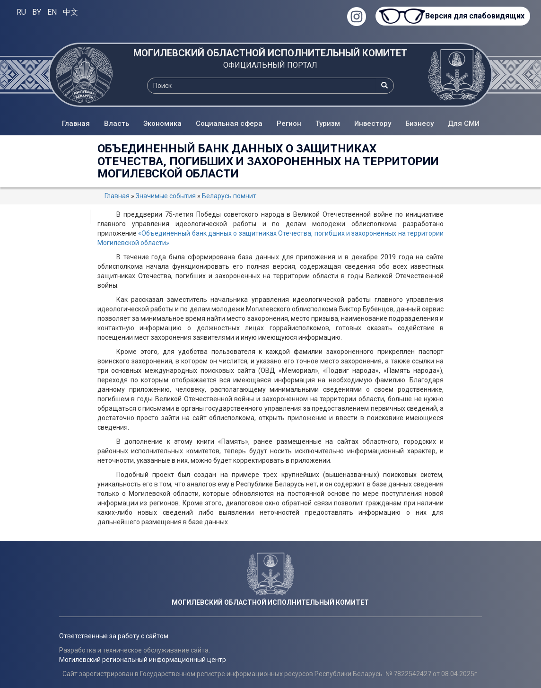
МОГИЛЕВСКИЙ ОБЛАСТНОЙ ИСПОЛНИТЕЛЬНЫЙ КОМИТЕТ (270, 53)
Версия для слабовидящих (474, 15)
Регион (289, 123)
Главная (76, 123)
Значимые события (166, 196)
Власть (116, 123)
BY (36, 12)
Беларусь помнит (229, 196)
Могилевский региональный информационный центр (142, 659)
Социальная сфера (229, 123)
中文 (70, 12)
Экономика (162, 123)
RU (21, 12)
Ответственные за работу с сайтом (113, 636)
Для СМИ (464, 123)
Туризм (327, 123)
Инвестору (372, 123)
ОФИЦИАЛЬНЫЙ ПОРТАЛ (270, 65)
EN (52, 12)
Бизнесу (419, 123)
